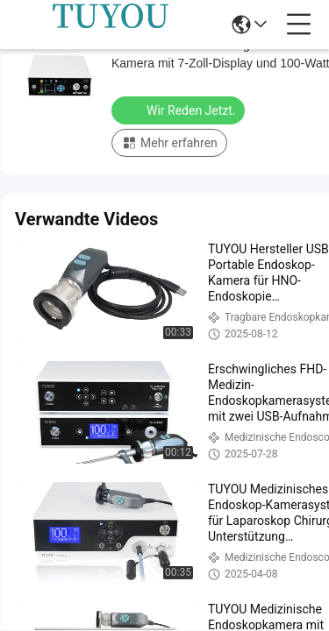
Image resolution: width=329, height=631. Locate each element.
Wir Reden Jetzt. (180, 109)
